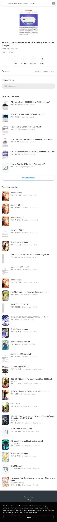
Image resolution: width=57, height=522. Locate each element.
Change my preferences (30, 512)
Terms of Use (28, 497)
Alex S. (4, 48)
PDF (4, 52)
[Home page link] (4, 3)
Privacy (28, 500)
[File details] (28, 105)
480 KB (11, 52)
